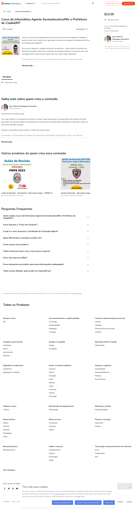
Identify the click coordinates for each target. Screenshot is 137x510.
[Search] (93, 3)
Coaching (98, 326)
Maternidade (99, 346)
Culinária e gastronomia (13, 343)
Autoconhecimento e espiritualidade (64, 319)
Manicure (6, 431)
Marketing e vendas (103, 407)
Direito (51, 373)
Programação (100, 454)
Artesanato (53, 424)
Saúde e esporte (56, 447)
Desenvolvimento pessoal (105, 330)
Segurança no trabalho (11, 373)
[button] (43, 213)
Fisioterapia (53, 458)
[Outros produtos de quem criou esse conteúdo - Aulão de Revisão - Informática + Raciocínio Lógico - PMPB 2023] (13, 176)
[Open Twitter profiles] (9, 489)
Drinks (5, 350)
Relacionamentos (10, 447)
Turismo (6, 411)
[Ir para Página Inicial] (11, 3)
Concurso (52, 370)
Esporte (52, 454)
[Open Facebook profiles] (4, 489)
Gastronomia (8, 353)
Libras (51, 387)
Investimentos (100, 380)
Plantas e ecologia (103, 420)
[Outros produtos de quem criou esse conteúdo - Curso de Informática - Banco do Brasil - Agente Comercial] (89, 176)
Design (51, 346)
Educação (52, 377)
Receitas (6, 357)
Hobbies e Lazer (9, 407)
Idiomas (52, 384)
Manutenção (53, 411)
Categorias (31, 3)
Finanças (98, 377)
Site (96, 458)
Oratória (98, 333)
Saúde (51, 461)
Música (51, 431)
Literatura (52, 390)
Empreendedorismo (102, 373)
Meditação (53, 330)
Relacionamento (9, 451)
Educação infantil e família (106, 343)
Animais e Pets (9, 319)
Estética (6, 427)
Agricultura (99, 424)
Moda (5, 438)
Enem (51, 380)
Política (52, 394)
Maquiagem (7, 434)
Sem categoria (9, 471)
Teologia (52, 333)
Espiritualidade (54, 326)
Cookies (129, 503)
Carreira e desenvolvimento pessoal (110, 319)
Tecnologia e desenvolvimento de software (113, 447)
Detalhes (7, 77)
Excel (97, 451)
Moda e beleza (9, 420)
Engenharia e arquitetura (13, 366)
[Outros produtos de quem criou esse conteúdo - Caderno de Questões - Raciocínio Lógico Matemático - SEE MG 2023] (64, 176)
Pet (4, 323)
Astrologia (53, 323)
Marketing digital (101, 411)
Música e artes (55, 420)
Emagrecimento (55, 451)
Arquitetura (7, 370)
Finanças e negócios (103, 366)
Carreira (98, 323)
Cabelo (5, 424)
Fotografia (53, 350)
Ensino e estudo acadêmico (60, 366)
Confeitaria (7, 346)
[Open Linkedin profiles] (14, 489)
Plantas (98, 427)
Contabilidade (100, 370)
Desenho (52, 427)
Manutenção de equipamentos (61, 407)
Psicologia (53, 397)
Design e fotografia (57, 343)
